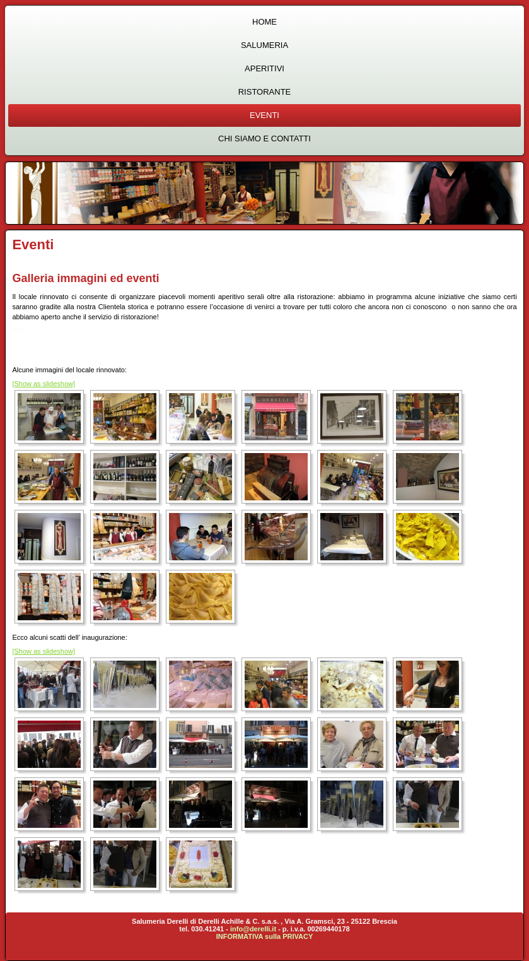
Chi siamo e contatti (264, 138)
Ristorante (264, 92)
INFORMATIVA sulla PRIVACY (264, 936)
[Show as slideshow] (43, 383)
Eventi (264, 115)
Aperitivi (264, 68)
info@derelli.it (253, 929)
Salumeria (264, 45)
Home (264, 22)
